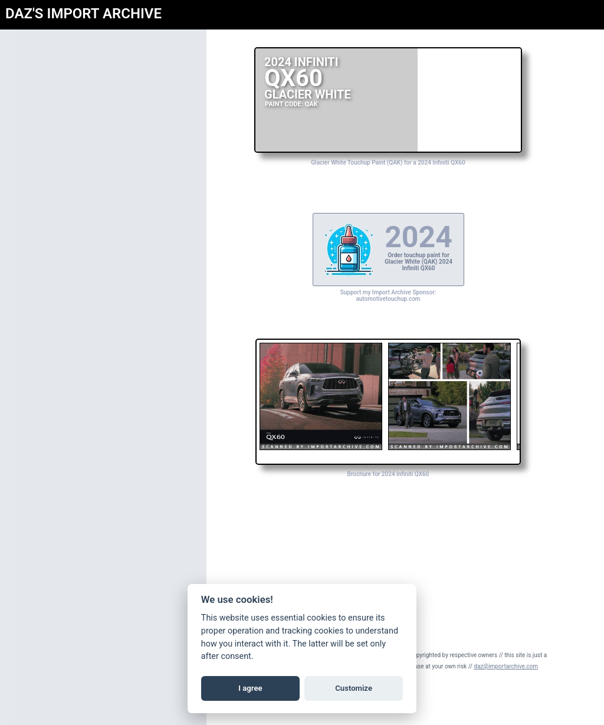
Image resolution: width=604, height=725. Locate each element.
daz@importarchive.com (506, 666)
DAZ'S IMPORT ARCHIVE (83, 13)
